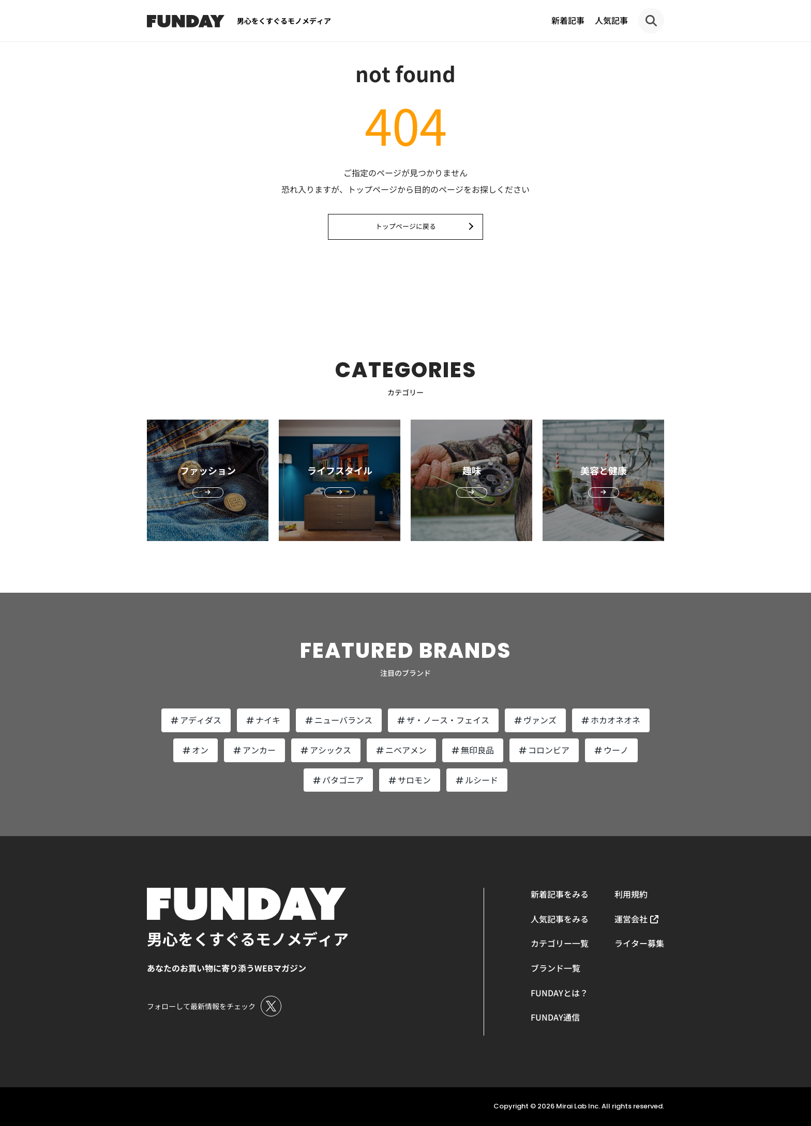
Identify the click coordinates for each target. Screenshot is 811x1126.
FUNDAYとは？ (559, 992)
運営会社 (631, 919)
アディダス (196, 720)
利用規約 (631, 894)
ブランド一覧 (555, 968)
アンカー (254, 750)
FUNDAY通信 (555, 1017)
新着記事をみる (560, 894)
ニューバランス (338, 720)
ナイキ (263, 720)
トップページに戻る (406, 226)
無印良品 (473, 750)
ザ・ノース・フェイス (443, 720)
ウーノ (611, 750)
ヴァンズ (535, 720)
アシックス (326, 750)
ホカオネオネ (610, 720)
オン (195, 750)
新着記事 (567, 20)
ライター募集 (639, 943)
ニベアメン (401, 750)
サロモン (409, 780)
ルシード (477, 780)
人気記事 (611, 20)
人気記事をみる (560, 919)
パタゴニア (338, 780)
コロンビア (544, 750)
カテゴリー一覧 (560, 943)
